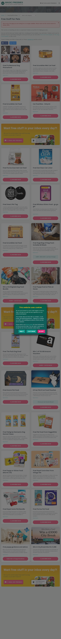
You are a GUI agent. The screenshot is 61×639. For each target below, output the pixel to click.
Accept (41, 331)
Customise (31, 331)
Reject (22, 331)
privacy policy (29, 324)
